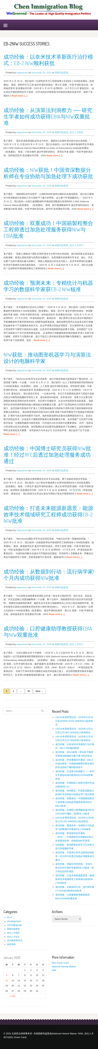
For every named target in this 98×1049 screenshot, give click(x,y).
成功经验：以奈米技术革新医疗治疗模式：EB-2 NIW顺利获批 (48, 59)
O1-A (9, 917)
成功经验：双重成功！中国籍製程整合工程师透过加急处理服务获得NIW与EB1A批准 (48, 229)
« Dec (13, 996)
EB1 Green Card (60, 962)
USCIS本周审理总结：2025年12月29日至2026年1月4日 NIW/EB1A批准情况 (74, 721)
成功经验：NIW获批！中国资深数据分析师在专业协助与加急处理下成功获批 (48, 172)
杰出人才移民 (76, 132)
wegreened (22, 72)
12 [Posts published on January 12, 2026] (6, 980)
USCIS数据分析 (14, 925)
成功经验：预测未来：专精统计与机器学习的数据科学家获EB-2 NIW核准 (48, 285)
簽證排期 (11, 944)
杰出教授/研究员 (14, 940)
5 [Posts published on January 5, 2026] (6, 975)
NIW (54, 970)
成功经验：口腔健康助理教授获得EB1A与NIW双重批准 (48, 631)
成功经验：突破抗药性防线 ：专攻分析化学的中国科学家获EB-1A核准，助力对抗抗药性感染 (74, 868)
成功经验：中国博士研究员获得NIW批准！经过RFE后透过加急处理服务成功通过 (47, 454)
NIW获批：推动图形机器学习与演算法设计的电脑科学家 (47, 357)
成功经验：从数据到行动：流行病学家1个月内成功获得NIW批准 (49, 574)
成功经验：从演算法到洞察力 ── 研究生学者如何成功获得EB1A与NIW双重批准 (48, 116)
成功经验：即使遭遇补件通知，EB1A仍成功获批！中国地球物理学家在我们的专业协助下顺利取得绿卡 (74, 764)
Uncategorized (14, 921)
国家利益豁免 (61, 72)
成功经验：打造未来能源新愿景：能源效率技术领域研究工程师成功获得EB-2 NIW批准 (48, 514)
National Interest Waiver (64, 966)
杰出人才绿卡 (76, 245)
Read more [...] (19, 95)
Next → (39, 691)
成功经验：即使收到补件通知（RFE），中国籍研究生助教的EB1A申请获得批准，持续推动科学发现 (74, 837)
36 (28, 691)
